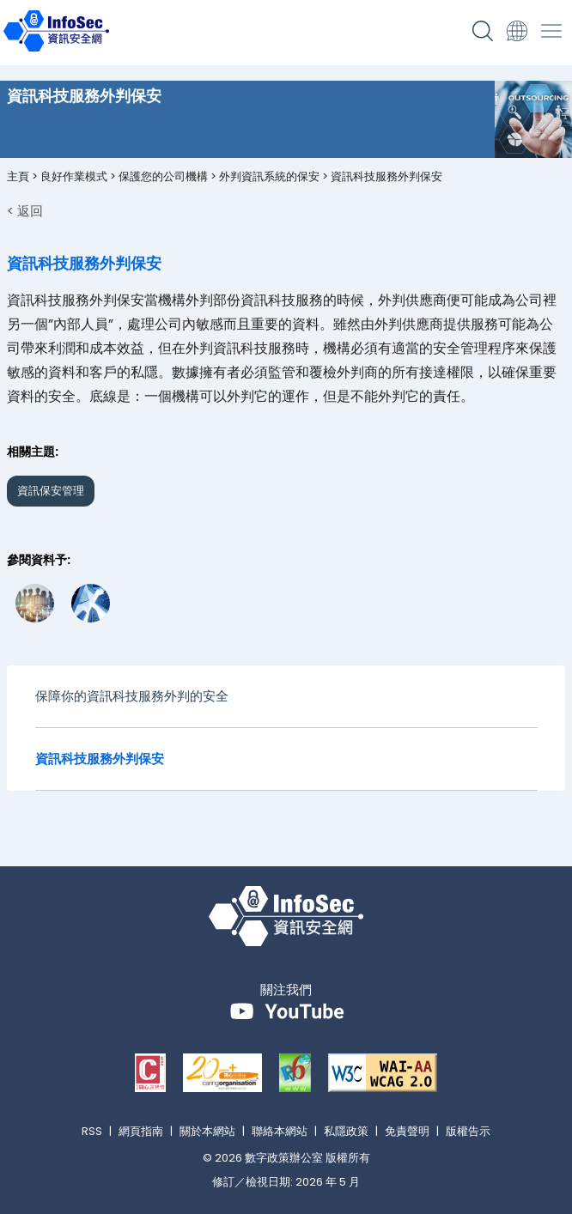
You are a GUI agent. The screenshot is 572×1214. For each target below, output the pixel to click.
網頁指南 (141, 1131)
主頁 (18, 176)
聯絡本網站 (279, 1131)
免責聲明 (407, 1131)
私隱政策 (346, 1131)
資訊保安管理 (50, 491)
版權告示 (468, 1131)
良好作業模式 (73, 176)
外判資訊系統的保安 (269, 176)
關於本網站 (207, 1131)
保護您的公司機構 (163, 176)
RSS (92, 1131)
